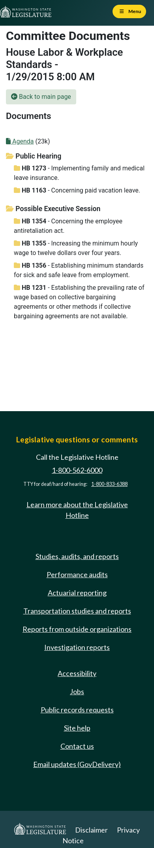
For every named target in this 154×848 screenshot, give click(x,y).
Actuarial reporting (77, 592)
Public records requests (77, 709)
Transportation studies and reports (77, 610)
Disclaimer (91, 829)
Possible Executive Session (53, 209)
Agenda (20, 141)
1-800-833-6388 (109, 484)
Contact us (77, 746)
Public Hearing (33, 156)
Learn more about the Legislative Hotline (77, 509)
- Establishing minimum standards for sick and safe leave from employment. (78, 270)
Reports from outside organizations (77, 629)
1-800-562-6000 (77, 470)
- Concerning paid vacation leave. (77, 190)
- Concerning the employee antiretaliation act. (68, 225)
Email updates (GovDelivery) (77, 764)
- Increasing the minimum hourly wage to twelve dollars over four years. (76, 248)
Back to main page (41, 96)
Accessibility (77, 673)
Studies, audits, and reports (77, 556)
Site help (77, 727)
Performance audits (77, 574)
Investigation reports (77, 647)
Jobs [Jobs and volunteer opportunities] (77, 691)
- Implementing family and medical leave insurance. (79, 172)
